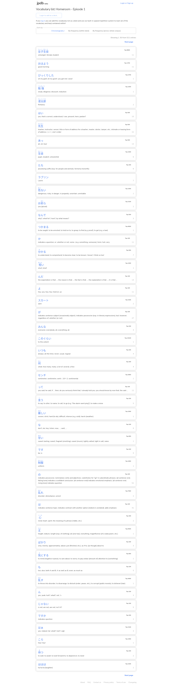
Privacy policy (109, 682)
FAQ (89, 682)
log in (43, 21)
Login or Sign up (126, 3)
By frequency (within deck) (78, 31)
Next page (129, 42)
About (82, 682)
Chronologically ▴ (58, 31)
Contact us (97, 682)
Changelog (132, 682)
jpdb (40, 3)
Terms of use (121, 682)
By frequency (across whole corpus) (107, 31)
